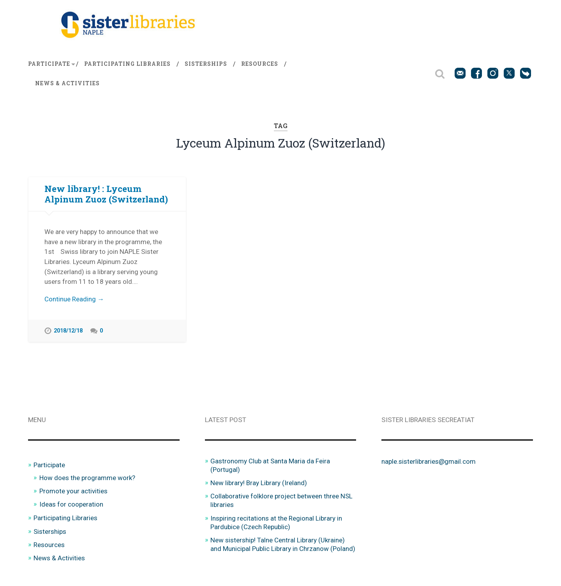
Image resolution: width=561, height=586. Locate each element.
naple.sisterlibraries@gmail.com (428, 461)
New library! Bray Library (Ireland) (258, 483)
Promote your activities (73, 491)
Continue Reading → (74, 299)
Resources (259, 63)
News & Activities (67, 83)
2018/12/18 (68, 331)
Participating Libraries (127, 63)
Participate (49, 63)
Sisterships (206, 63)
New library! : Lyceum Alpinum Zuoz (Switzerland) (106, 194)
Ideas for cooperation (71, 504)
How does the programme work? (87, 478)
